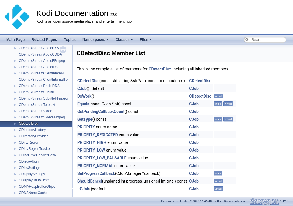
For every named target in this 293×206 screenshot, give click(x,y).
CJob (82, 88)
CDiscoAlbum (29, 161)
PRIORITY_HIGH (91, 142)
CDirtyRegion (29, 142)
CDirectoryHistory (32, 130)
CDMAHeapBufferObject (37, 187)
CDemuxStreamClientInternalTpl (43, 80)
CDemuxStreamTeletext (37, 105)
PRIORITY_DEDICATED (97, 134)
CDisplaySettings (32, 174)
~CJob (83, 189)
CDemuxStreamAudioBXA (39, 48)
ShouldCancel (89, 181)
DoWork (84, 96)
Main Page (15, 39)
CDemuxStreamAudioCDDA (40, 54)
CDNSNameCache (33, 193)
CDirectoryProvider (33, 136)
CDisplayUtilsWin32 (34, 180)
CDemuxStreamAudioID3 (38, 67)
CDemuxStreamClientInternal (41, 73)
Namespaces (95, 39)
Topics (70, 39)
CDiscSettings (29, 168)
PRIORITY (86, 127)
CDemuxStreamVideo (35, 111)
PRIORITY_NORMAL (95, 165)
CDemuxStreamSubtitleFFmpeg (43, 98)
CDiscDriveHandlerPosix (37, 155)
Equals (83, 104)
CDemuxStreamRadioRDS (39, 86)
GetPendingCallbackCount (100, 111)
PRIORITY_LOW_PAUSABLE (101, 158)
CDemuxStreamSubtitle (37, 92)
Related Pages (44, 39)
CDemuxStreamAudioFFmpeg (42, 61)
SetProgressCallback (96, 173)
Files (146, 39)
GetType (84, 119)
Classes (124, 39)
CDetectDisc (28, 124)
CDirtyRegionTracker (35, 149)
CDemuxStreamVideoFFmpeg (42, 117)
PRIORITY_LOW (91, 150)
